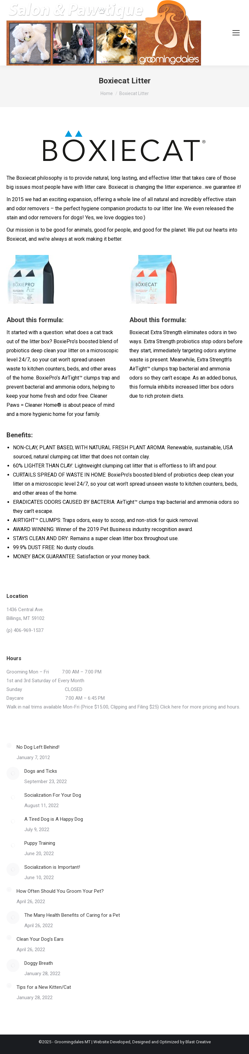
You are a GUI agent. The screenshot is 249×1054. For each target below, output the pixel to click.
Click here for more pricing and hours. (200, 707)
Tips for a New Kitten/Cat (44, 987)
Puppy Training (39, 843)
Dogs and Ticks (40, 771)
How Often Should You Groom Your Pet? (60, 891)
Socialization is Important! (52, 867)
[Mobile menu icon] (236, 32)
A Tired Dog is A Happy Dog (53, 819)
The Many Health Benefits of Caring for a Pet (72, 915)
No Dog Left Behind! (38, 747)
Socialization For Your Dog (52, 795)
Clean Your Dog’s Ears (40, 939)
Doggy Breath (38, 963)
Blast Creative (198, 1041)
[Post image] (9, 745)
